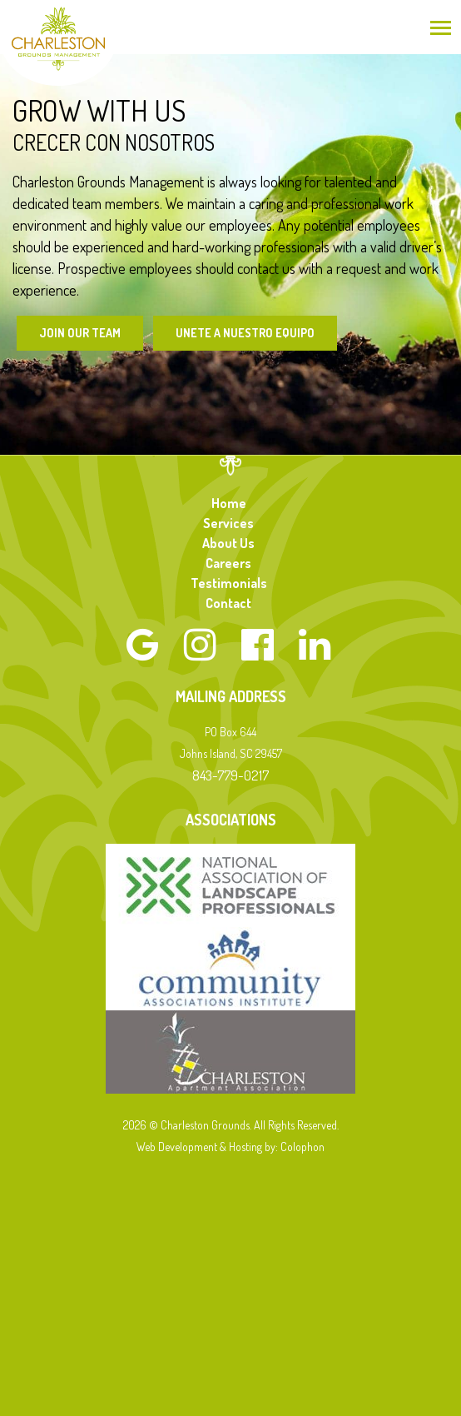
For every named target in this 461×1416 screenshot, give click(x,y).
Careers (228, 563)
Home (228, 503)
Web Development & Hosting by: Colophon (230, 1146)
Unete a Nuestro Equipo (245, 333)
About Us (228, 543)
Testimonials (229, 583)
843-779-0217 (230, 775)
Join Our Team (80, 333)
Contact (228, 603)
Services (228, 523)
